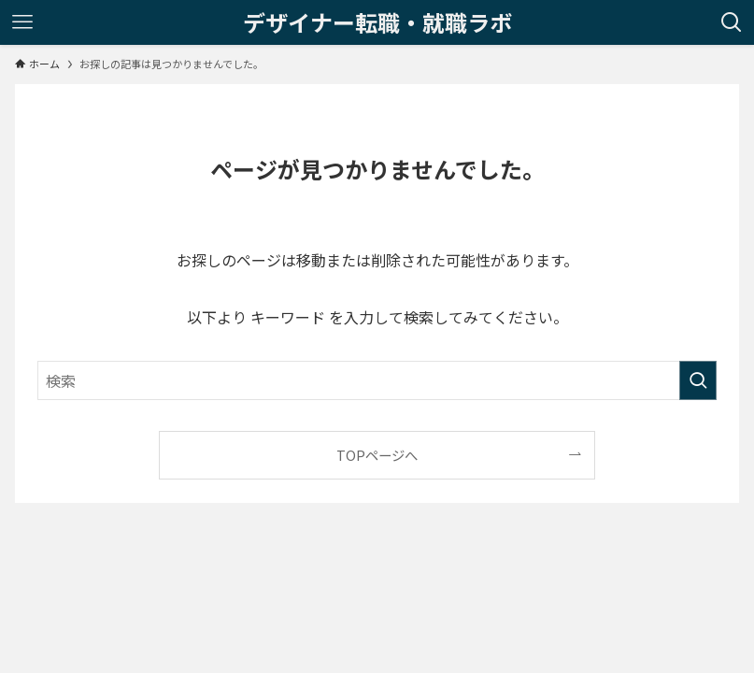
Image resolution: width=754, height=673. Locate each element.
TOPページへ (377, 455)
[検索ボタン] (731, 22)
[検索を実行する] (698, 380)
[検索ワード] (376, 380)
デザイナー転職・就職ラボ (377, 22)
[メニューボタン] (22, 22)
